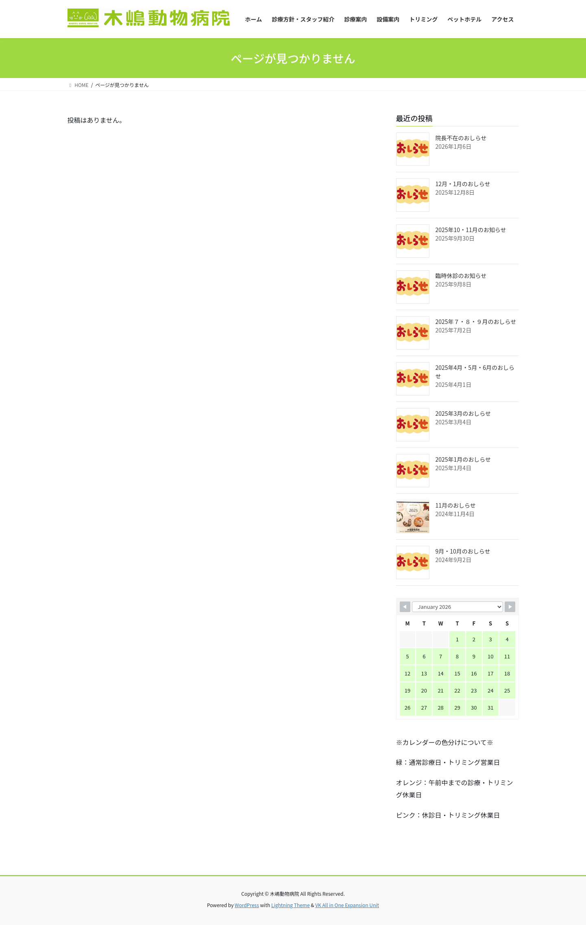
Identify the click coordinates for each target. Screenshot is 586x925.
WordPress (247, 904)
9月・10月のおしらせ (463, 551)
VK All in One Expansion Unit (347, 904)
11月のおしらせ (456, 505)
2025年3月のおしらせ (463, 413)
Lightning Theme (290, 904)
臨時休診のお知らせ (461, 275)
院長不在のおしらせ (461, 138)
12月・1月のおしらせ (463, 184)
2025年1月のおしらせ (463, 459)
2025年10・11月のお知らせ (471, 230)
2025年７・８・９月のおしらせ (476, 321)
